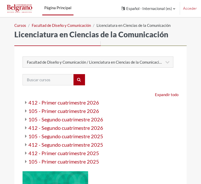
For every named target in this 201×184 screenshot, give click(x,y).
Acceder (190, 8)
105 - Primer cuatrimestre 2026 (63, 111)
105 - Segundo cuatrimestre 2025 (65, 136)
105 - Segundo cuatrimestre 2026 (65, 119)
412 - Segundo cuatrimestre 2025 (65, 145)
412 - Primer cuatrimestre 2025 (63, 153)
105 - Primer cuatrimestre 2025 (63, 161)
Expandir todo (166, 94)
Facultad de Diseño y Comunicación (61, 25)
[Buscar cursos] (48, 79)
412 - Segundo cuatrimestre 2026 (65, 128)
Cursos (20, 25)
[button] (148, 8)
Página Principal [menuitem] (57, 7)
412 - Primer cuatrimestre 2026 (63, 102)
